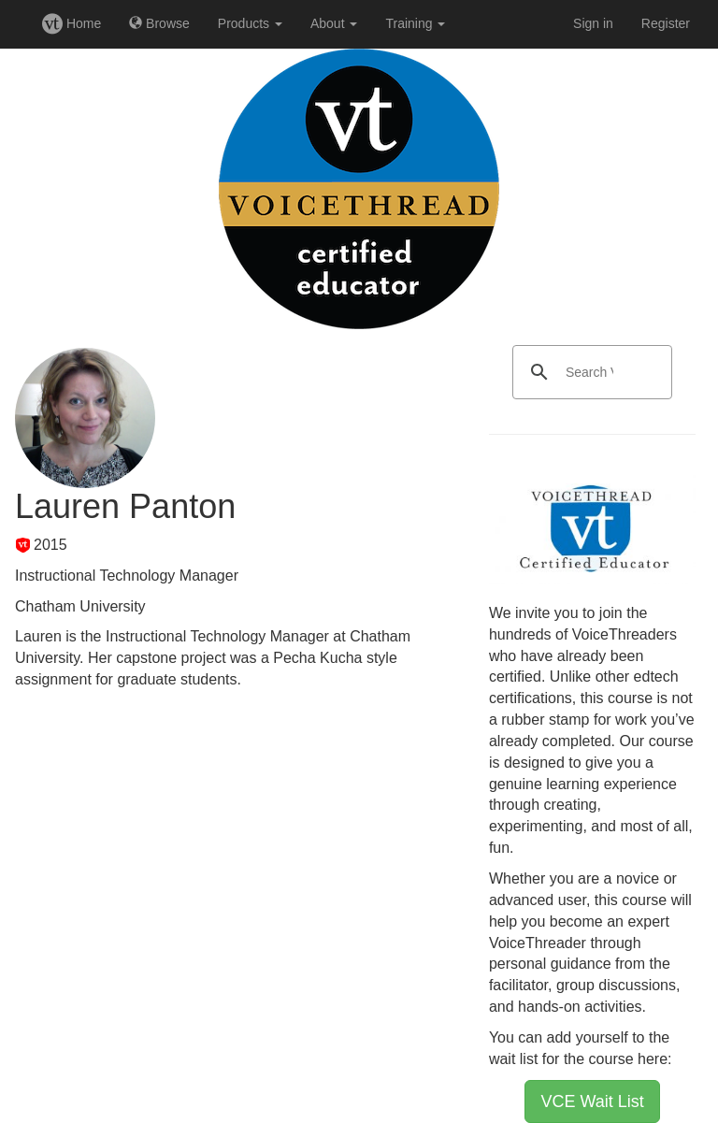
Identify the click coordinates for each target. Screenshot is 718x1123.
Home (71, 23)
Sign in (593, 23)
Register (665, 23)
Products (250, 23)
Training (415, 23)
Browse (159, 23)
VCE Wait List (591, 1101)
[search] (589, 372)
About (333, 23)
